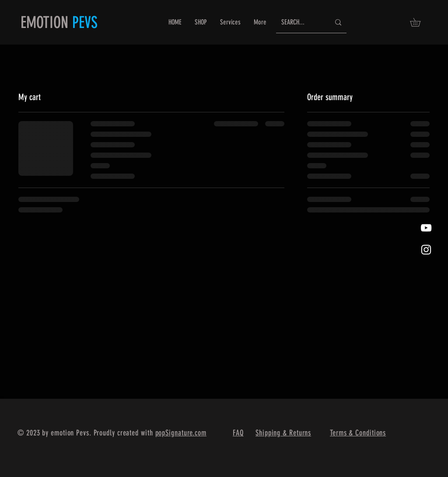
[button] (419, 22)
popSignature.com (180, 433)
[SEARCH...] (299, 22)
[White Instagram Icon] (426, 249)
